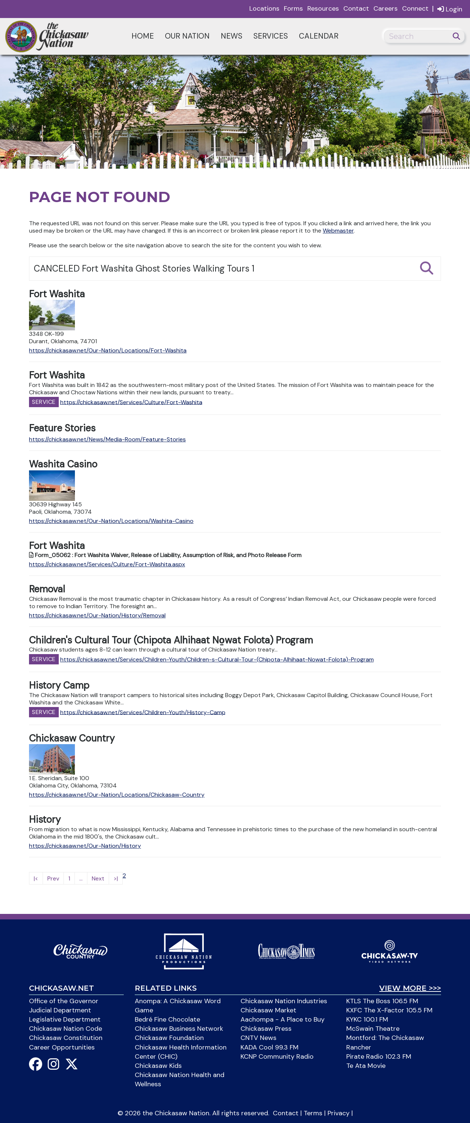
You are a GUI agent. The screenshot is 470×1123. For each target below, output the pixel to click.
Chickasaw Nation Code (65, 1028)
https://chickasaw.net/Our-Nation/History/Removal (97, 615)
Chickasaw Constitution (65, 1037)
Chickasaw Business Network (179, 1028)
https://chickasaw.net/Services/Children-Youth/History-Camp (142, 712)
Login (449, 9)
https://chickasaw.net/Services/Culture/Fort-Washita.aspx (107, 564)
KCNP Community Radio (277, 1056)
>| (115, 878)
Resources (323, 8)
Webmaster (338, 230)
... (81, 878)
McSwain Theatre (373, 1028)
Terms (313, 1113)
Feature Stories (62, 428)
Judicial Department (60, 1010)
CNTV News (258, 1037)
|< (36, 878)
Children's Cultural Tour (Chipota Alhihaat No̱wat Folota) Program (171, 640)
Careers (385, 8)
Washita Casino (63, 464)
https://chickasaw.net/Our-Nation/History (85, 846)
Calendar (319, 36)
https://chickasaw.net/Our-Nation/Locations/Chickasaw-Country (117, 795)
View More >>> (410, 988)
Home (142, 36)
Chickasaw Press (266, 1028)
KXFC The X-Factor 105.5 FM (389, 1010)
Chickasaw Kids (158, 1065)
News (231, 36)
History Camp (59, 685)
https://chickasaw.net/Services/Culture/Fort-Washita (131, 402)
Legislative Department (65, 1019)
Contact (356, 8)
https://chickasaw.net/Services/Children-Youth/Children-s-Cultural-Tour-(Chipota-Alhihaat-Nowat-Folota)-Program (217, 659)
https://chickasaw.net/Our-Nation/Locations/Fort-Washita (108, 350)
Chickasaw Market (268, 1010)
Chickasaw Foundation (169, 1037)
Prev (53, 878)
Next (98, 878)
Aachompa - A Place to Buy (283, 1019)
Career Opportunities (62, 1047)
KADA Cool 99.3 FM (270, 1047)
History (45, 819)
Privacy (339, 1113)
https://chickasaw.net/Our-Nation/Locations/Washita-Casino (111, 521)
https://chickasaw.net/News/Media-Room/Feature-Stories (107, 439)
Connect (415, 8)
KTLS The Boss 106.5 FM (382, 1001)
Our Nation (187, 36)
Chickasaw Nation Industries (284, 1001)
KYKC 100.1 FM (367, 1019)
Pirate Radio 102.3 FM (378, 1056)
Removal (47, 589)
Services (270, 36)
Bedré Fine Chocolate (167, 1019)
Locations (264, 8)
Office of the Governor (63, 1001)
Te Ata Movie (366, 1065)
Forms (293, 8)
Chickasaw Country (72, 738)
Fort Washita (57, 294)
